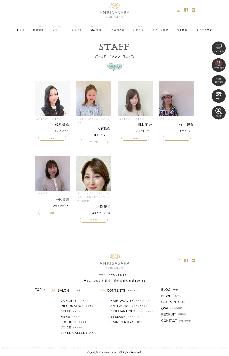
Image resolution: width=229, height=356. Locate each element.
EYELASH (124, 317)
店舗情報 (38, 28)
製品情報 (97, 28)
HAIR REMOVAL (125, 322)
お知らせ (138, 28)
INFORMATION (77, 306)
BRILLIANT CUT (131, 311)
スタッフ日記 (160, 28)
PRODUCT (74, 322)
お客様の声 (118, 28)
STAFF (71, 311)
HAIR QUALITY (131, 301)
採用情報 (182, 28)
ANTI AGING (128, 306)
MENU (70, 317)
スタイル (76, 28)
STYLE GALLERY (79, 333)
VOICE (72, 327)
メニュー (57, 28)
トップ (21, 28)
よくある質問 (204, 28)
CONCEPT (74, 301)
